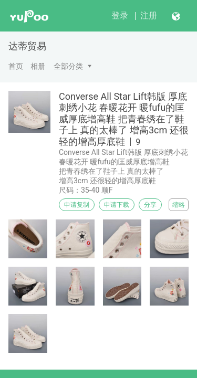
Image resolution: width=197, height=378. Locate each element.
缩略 (178, 204)
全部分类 (68, 66)
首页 (15, 66)
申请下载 (116, 204)
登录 (119, 15)
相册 (37, 66)
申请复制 (76, 204)
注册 (148, 15)
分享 (150, 204)
